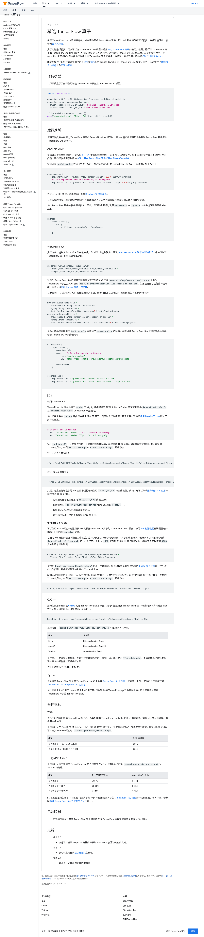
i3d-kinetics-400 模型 (125, 797)
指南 (56, 25)
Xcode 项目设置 (147, 566)
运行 (92, 62)
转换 (86, 62)
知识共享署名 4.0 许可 (85, 876)
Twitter (45, 910)
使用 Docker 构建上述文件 (74, 287)
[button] (18, 55)
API (57, 3)
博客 (43, 901)
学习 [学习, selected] (44, 3)
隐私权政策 (53, 931)
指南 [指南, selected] (14, 10)
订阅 (193, 931)
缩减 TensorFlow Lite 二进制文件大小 (68, 801)
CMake (71, 605)
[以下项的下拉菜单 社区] (88, 3)
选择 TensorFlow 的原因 (105, 3)
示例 (24, 10)
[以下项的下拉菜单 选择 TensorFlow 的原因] (119, 3)
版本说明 (127, 906)
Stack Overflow (129, 910)
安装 (35, 3)
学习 (49, 25)
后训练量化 (80, 852)
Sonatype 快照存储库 (96, 194)
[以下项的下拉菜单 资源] (75, 3)
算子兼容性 (57, 44)
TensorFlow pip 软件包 (114, 681)
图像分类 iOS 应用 (156, 490)
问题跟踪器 (128, 901)
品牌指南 (127, 915)
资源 (70, 3)
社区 (83, 3)
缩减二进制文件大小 (152, 56)
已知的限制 (66, 65)
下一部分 (85, 155)
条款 (43, 931)
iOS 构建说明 (147, 528)
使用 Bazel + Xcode (150, 416)
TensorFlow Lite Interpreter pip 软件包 (66, 684)
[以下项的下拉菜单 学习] (49, 3)
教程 (5, 10)
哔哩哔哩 (45, 915)
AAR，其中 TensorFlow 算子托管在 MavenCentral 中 (103, 158)
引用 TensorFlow (130, 919)
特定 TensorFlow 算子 (118, 49)
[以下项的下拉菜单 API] (62, 3)
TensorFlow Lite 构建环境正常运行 (135, 252)
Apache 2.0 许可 (129, 876)
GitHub (194, 3)
